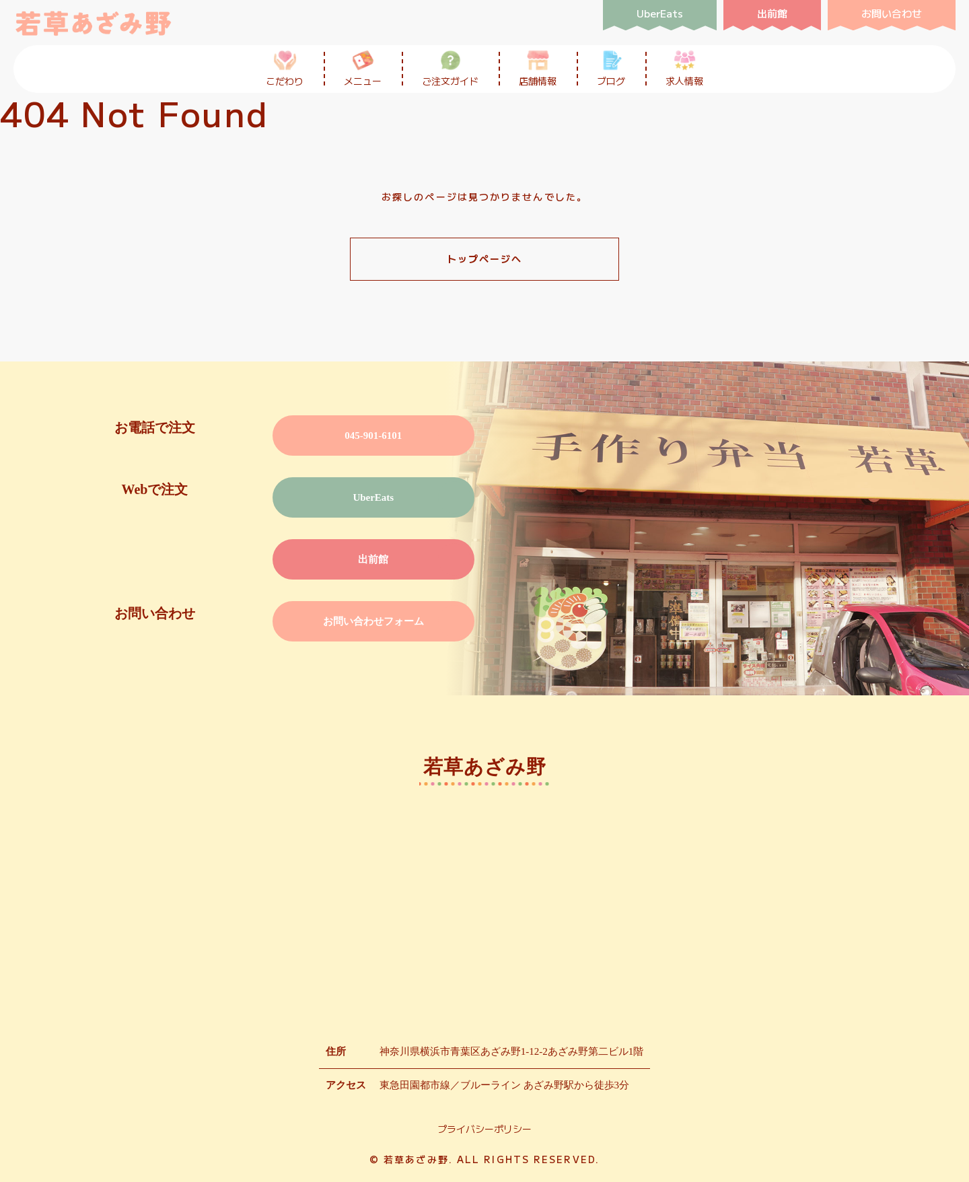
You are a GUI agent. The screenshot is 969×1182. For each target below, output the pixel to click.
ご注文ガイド (450, 68)
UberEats (373, 497)
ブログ (611, 68)
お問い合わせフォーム (373, 621)
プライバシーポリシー (484, 1129)
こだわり (284, 68)
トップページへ (485, 258)
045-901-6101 (373, 435)
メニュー (363, 68)
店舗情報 (538, 68)
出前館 (373, 559)
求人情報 (684, 68)
